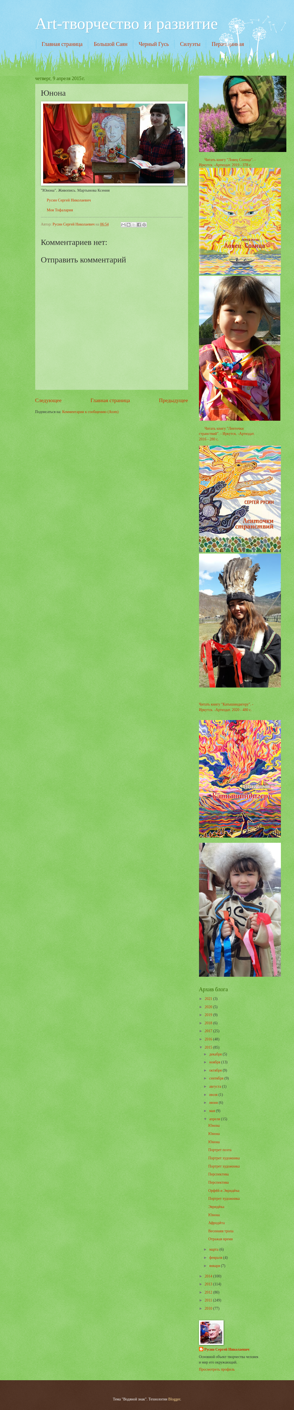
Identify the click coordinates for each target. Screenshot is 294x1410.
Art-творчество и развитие (126, 23)
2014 (209, 1276)
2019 (209, 1015)
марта (214, 1249)
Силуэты (190, 44)
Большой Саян (110, 44)
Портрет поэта (219, 1150)
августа (215, 1086)
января (215, 1266)
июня (214, 1103)
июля (213, 1095)
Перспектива (218, 1174)
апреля (215, 1119)
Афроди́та (216, 1223)
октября (215, 1070)
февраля (216, 1258)
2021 (209, 999)
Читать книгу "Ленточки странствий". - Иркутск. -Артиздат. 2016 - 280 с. (227, 433)
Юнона (214, 1126)
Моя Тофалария (60, 210)
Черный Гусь (154, 44)
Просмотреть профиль (217, 1369)
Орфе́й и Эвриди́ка (223, 1191)
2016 (209, 1039)
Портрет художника (224, 1158)
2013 (209, 1284)
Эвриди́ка (216, 1207)
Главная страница (62, 44)
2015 (209, 1047)
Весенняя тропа (221, 1231)
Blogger (174, 1399)
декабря (215, 1054)
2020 (209, 1007)
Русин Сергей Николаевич (69, 200)
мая (212, 1111)
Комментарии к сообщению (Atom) (90, 412)
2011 (209, 1300)
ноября (215, 1062)
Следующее (48, 400)
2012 (209, 1292)
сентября (216, 1078)
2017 (209, 1031)
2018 (209, 1023)
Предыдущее (173, 400)
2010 (209, 1308)
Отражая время (220, 1239)
